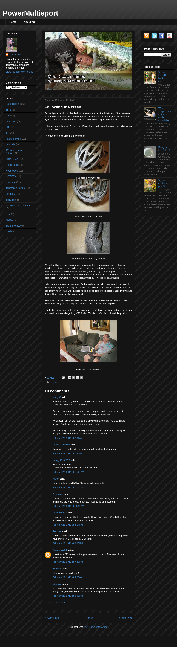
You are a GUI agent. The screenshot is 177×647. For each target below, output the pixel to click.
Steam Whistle (14, 225)
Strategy (10, 193)
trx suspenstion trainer (18, 205)
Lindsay (57, 584)
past (8, 214)
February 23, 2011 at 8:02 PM (68, 595)
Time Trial (11, 199)
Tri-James (58, 494)
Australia (10, 144)
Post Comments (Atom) (95, 627)
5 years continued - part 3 (164, 183)
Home (12, 22)
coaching (11, 182)
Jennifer (57, 531)
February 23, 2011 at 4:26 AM (68, 577)
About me (29, 22)
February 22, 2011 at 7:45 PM (68, 562)
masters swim (13, 138)
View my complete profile (19, 71)
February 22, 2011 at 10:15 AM (68, 472)
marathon (11, 121)
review (9, 220)
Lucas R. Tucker (61, 444)
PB (7, 127)
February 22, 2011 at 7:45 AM (68, 453)
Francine (57, 568)
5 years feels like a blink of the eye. (164, 77)
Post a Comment (57, 602)
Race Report (13, 103)
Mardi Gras (12, 159)
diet (8, 115)
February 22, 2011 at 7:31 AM (68, 438)
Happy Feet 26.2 (61, 460)
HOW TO (11, 176)
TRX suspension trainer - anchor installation (164, 114)
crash (55, 382)
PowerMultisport (30, 13)
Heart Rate (12, 164)
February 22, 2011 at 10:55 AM (68, 487)
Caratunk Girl (60, 512)
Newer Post (52, 617)
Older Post (125, 617)
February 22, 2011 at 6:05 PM (68, 543)
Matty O (57, 397)
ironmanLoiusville (15, 188)
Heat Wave (12, 170)
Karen (56, 478)
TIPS (8, 109)
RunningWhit (60, 550)
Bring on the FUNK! (164, 149)
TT (7, 132)
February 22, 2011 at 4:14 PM (68, 524)
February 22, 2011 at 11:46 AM (68, 506)
